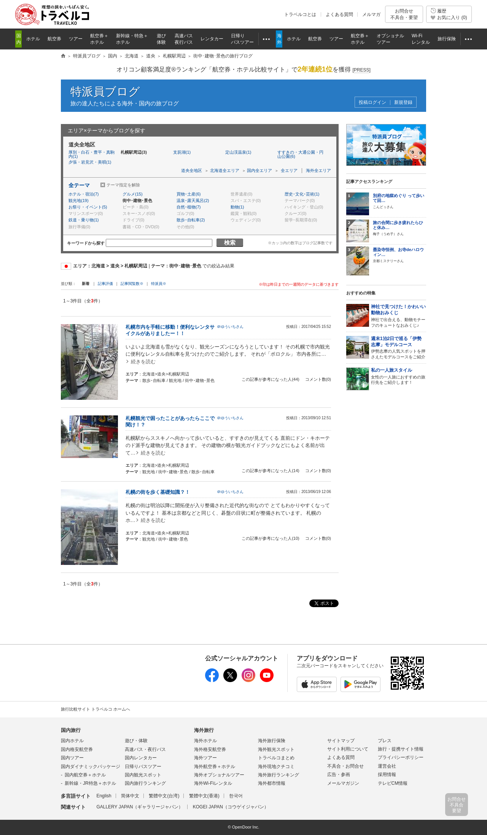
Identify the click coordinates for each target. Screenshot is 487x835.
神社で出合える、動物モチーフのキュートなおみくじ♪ (398, 316)
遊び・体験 (136, 740)
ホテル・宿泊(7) (83, 194)
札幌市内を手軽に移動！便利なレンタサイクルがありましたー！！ (170, 330)
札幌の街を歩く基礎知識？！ (158, 492)
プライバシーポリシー (400, 757)
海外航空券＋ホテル (214, 766)
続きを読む (143, 361)
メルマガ (371, 14)
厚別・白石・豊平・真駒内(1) (91, 154)
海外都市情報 (271, 783)
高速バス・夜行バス (145, 749)
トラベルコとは (300, 14)
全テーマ (79, 185)
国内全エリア (259, 170)
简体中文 (130, 795)
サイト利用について (347, 749)
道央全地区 (191, 170)
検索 (230, 242)
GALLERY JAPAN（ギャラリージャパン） (139, 807)
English (103, 795)
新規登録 (403, 102)
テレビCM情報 (393, 783)
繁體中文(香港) (204, 795)
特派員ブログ (105, 91)
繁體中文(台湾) (164, 795)
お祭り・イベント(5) (87, 207)
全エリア (289, 170)
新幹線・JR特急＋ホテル (90, 783)
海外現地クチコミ (276, 766)
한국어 (236, 795)
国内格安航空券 (77, 749)
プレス (385, 740)
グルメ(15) (133, 194)
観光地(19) (78, 200)
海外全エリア (318, 170)
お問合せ (404, 14)
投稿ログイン (372, 102)
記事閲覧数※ (132, 284)
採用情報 (387, 774)
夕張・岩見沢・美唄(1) (89, 162)
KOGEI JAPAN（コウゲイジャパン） (231, 807)
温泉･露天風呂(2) (193, 200)
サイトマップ (341, 740)
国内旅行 (71, 730)
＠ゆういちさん (230, 326)
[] (361, 70)
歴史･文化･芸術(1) (302, 194)
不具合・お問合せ (345, 766)
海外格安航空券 (210, 749)
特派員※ (158, 284)
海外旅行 (204, 730)
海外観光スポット (276, 749)
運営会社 (387, 766)
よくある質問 (339, 14)
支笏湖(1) (182, 152)
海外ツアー (205, 757)
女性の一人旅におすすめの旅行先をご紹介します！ (398, 376)
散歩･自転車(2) (191, 220)
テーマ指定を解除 (123, 185)
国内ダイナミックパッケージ (90, 766)
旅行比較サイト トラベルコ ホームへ (95, 709)
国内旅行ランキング (145, 783)
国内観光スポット (143, 775)
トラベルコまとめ (276, 757)
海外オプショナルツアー (219, 775)
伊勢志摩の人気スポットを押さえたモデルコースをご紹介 (398, 347)
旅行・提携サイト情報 (400, 749)
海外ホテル (205, 740)
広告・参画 (338, 774)
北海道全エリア (224, 170)
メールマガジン (343, 783)
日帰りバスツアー (143, 766)
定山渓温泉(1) (238, 152)
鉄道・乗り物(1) (83, 220)
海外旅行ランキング (278, 775)
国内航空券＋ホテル (85, 775)
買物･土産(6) (189, 194)
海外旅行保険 (271, 740)
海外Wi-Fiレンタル (213, 783)
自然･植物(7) (189, 207)
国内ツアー (72, 757)
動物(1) (237, 207)
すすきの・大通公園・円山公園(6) (300, 154)
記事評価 (105, 284)
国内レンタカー (141, 757)
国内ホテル (72, 740)
